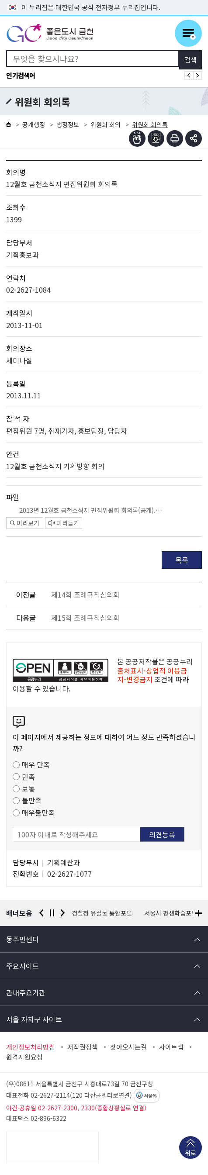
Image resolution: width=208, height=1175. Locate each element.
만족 (28, 776)
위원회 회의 (105, 124)
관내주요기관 (25, 992)
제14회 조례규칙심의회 (85, 594)
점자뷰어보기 (137, 138)
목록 (181, 560)
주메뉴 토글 (188, 33)
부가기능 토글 (193, 138)
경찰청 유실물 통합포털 (102, 913)
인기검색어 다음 (197, 75)
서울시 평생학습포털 (170, 913)
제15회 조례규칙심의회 (85, 617)
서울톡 (150, 1096)
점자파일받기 (156, 138)
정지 (52, 912)
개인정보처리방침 (30, 1047)
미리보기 (24, 522)
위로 (190, 1153)
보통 (28, 788)
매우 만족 (36, 764)
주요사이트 (22, 966)
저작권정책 (82, 1047)
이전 (41, 912)
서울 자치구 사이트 (34, 1019)
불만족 (32, 800)
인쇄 (174, 138)
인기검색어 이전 (188, 75)
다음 (63, 912)
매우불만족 (38, 812)
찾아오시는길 (128, 1047)
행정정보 (67, 124)
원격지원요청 (24, 1057)
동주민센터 (22, 939)
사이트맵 (171, 1047)
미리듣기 (64, 522)
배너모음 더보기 (198, 913)
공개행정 (33, 124)
